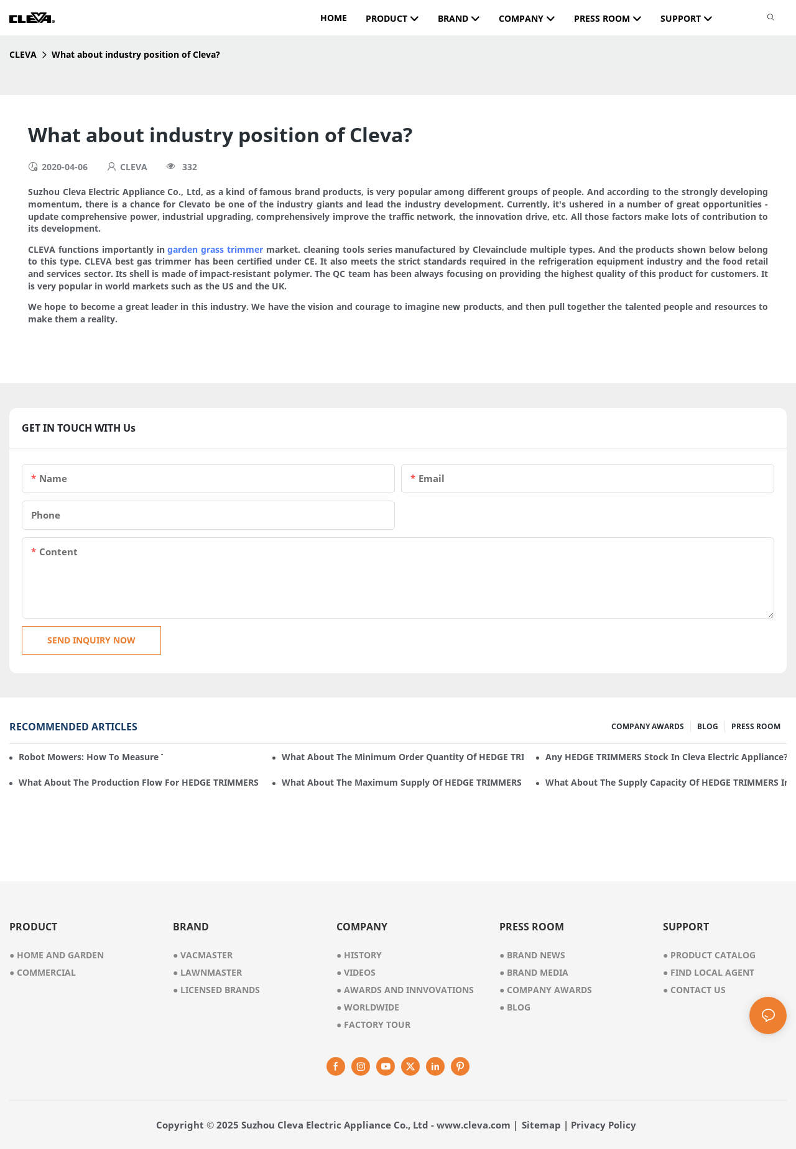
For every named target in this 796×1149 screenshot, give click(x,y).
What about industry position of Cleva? (136, 54)
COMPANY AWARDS (647, 726)
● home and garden (56, 955)
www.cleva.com (474, 1125)
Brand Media (533, 972)
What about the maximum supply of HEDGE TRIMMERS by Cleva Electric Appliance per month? (402, 782)
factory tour (373, 1024)
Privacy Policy (603, 1125)
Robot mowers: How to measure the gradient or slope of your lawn (91, 757)
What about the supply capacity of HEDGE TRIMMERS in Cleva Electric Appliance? (666, 782)
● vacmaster (203, 955)
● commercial (42, 972)
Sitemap (541, 1125)
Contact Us (694, 990)
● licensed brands (216, 990)
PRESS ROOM (755, 726)
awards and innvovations (405, 990)
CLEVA (23, 54)
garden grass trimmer (215, 249)
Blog (514, 1007)
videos (356, 972)
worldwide (367, 1007)
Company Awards (545, 990)
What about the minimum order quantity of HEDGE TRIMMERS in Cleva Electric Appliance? (402, 757)
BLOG (707, 726)
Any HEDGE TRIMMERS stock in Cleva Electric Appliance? (666, 757)
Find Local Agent (708, 972)
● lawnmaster (207, 972)
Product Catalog (709, 955)
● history (359, 955)
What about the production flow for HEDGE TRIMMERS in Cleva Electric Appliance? (139, 782)
